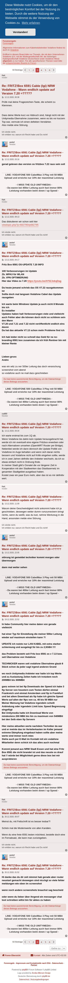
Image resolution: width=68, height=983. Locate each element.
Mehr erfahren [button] (31, 22)
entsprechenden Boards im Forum (21, 63)
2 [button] (33, 70)
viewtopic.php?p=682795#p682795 (20, 224)
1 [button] (29, 70)
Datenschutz (57, 963)
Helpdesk (14, 50)
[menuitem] (35, 955)
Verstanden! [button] (20, 32)
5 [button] (45, 70)
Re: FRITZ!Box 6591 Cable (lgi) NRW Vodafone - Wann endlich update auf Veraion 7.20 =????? (28, 89)
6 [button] (49, 70)
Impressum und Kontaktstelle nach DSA (33, 963)
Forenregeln (8, 43)
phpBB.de (46, 976)
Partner (34, 965)
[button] (25, 70)
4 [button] (41, 70)
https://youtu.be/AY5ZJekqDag (44, 281)
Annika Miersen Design (41, 973)
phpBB (24, 970)
